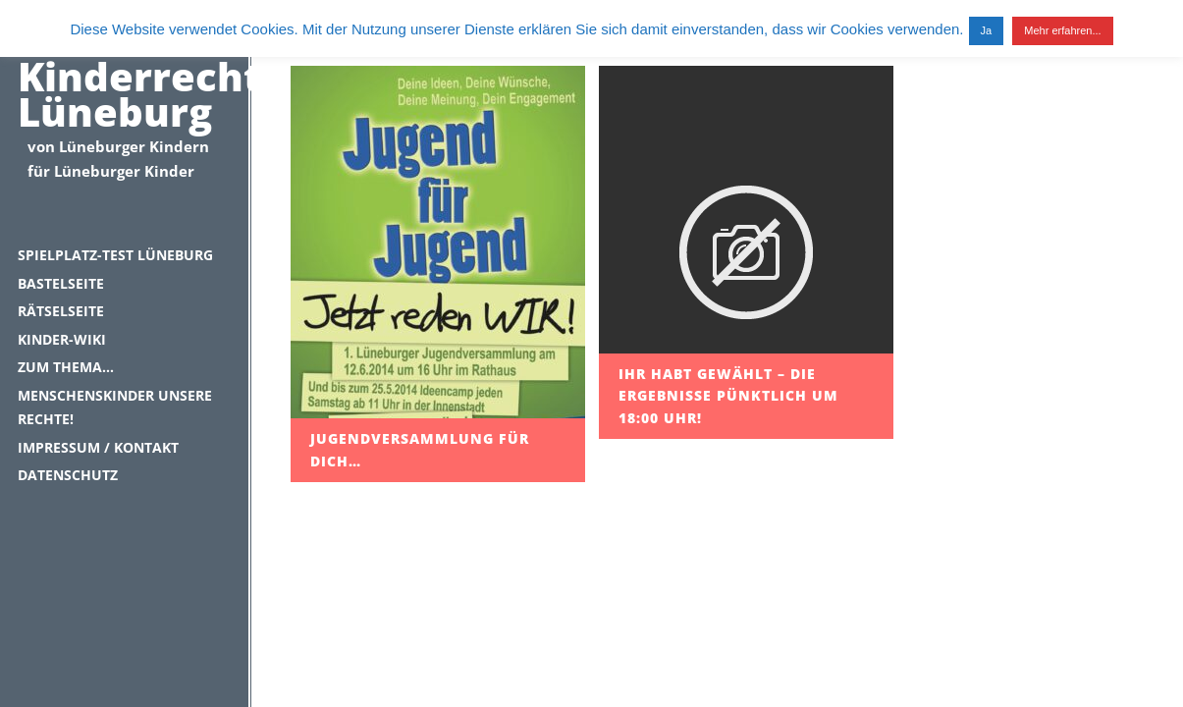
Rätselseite (61, 310)
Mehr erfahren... (1062, 30)
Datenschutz (68, 474)
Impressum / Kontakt (98, 447)
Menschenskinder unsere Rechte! (115, 407)
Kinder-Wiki (62, 339)
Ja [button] (987, 30)
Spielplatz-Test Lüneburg (115, 254)
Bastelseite (61, 283)
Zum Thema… (66, 366)
